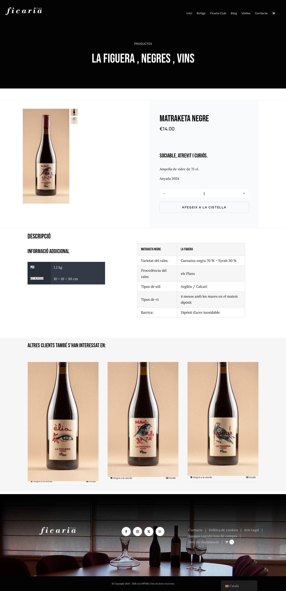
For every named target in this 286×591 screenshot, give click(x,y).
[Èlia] (63, 409)
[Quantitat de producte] (204, 193)
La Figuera (113, 58)
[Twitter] (148, 531)
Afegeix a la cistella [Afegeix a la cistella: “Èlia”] (42, 481)
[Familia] (223, 407)
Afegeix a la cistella (204, 207)
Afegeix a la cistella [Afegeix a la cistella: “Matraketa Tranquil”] (122, 478)
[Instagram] (137, 531)
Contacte (195, 530)
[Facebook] (126, 531)
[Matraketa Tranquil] (143, 407)
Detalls (92, 481)
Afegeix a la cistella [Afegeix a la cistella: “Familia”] (202, 477)
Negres (156, 58)
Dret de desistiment (203, 542)
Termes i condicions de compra (212, 536)
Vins (185, 58)
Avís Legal (251, 530)
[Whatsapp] (160, 531)
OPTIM (144, 583)
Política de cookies (223, 530)
